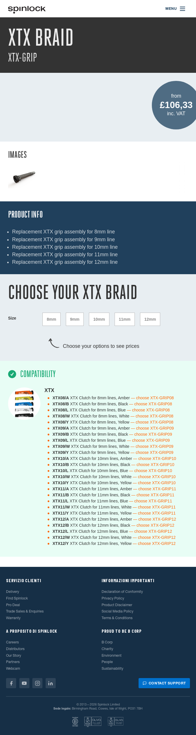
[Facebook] (11, 683)
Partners (13, 662)
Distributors (15, 649)
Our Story (13, 655)
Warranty (13, 618)
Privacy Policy (113, 598)
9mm (75, 319)
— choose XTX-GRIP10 (154, 458)
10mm (99, 319)
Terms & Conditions (117, 618)
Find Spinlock (17, 598)
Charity (107, 649)
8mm (51, 319)
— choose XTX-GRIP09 (152, 428)
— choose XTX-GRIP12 (154, 519)
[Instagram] (37, 683)
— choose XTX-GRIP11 (154, 489)
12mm (150, 319)
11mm (124, 319)
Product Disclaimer (117, 605)
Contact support (164, 683)
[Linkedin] (51, 683)
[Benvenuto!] (27, 9)
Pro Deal (13, 605)
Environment (112, 655)
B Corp (107, 642)
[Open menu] (175, 8)
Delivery (12, 591)
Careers (12, 642)
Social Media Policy (117, 611)
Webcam (13, 668)
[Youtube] (24, 683)
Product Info (25, 214)
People (107, 662)
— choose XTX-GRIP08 (152, 398)
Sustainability (112, 668)
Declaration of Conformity (122, 591)
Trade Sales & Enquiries (25, 611)
